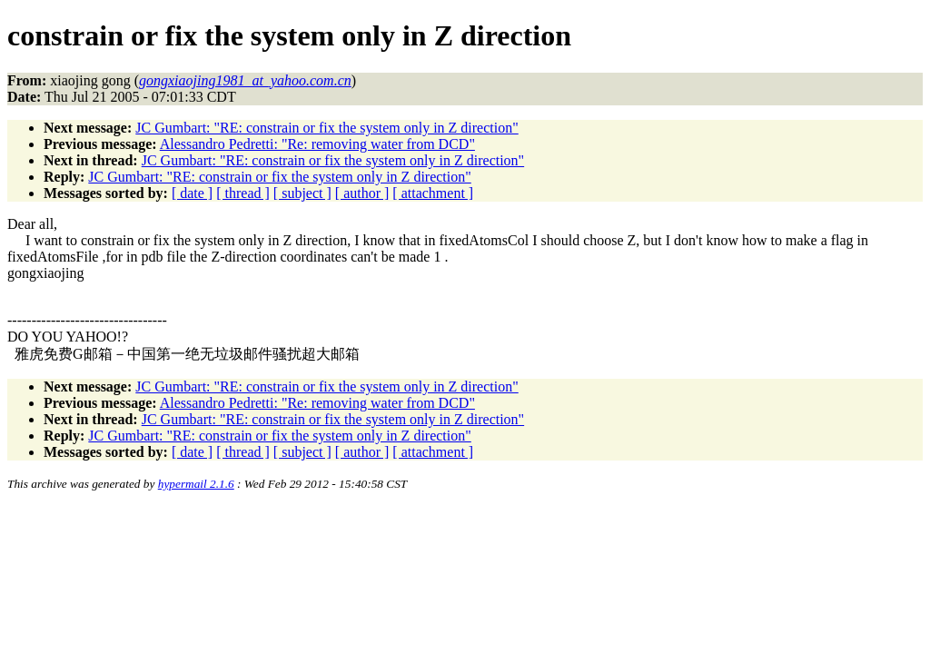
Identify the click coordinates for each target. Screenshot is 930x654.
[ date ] (192, 193)
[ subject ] (302, 193)
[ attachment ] (432, 193)
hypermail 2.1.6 (196, 483)
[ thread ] (243, 193)
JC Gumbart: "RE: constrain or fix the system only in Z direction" (326, 127)
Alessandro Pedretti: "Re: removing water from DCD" (317, 144)
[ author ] (362, 193)
